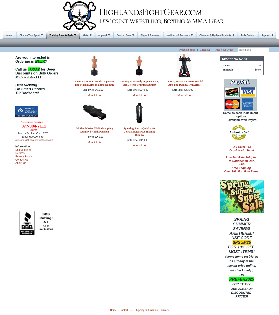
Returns (20, 153)
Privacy (165, 309)
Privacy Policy (23, 156)
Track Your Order (223, 49)
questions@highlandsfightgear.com (34, 140)
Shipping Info (23, 149)
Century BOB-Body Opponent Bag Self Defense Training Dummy (139, 83)
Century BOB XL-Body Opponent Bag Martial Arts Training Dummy (94, 83)
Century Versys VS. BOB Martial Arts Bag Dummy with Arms (184, 83)
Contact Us (21, 159)
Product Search (187, 49)
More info (95, 95)
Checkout (205, 49)
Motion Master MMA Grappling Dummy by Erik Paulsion (94, 130)
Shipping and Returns (146, 309)
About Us (20, 163)
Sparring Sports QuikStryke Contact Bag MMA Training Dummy (139, 131)
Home (113, 309)
